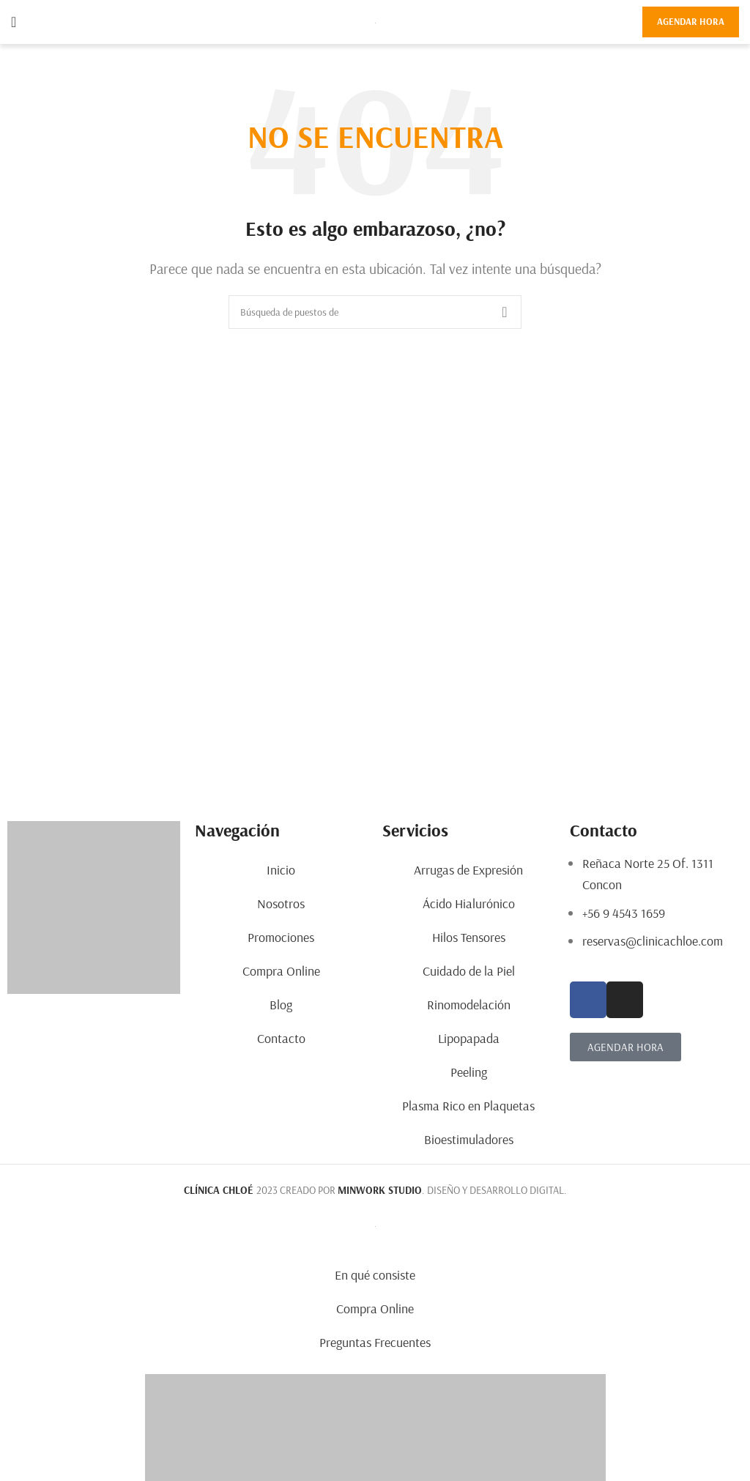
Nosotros (281, 903)
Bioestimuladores (468, 1139)
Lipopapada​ (469, 1038)
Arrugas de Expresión (468, 869)
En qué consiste (375, 1274)
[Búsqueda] (375, 312)
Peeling (468, 1072)
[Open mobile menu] (13, 22)
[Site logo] (375, 21)
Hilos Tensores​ (468, 937)
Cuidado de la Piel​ (469, 970)
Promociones (281, 937)
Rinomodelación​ (468, 1004)
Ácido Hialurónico (469, 903)
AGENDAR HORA (690, 21)
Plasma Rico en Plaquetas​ (468, 1105)
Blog (281, 1004)
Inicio (281, 869)
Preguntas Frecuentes (375, 1342)
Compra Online (281, 970)
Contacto (281, 1038)
